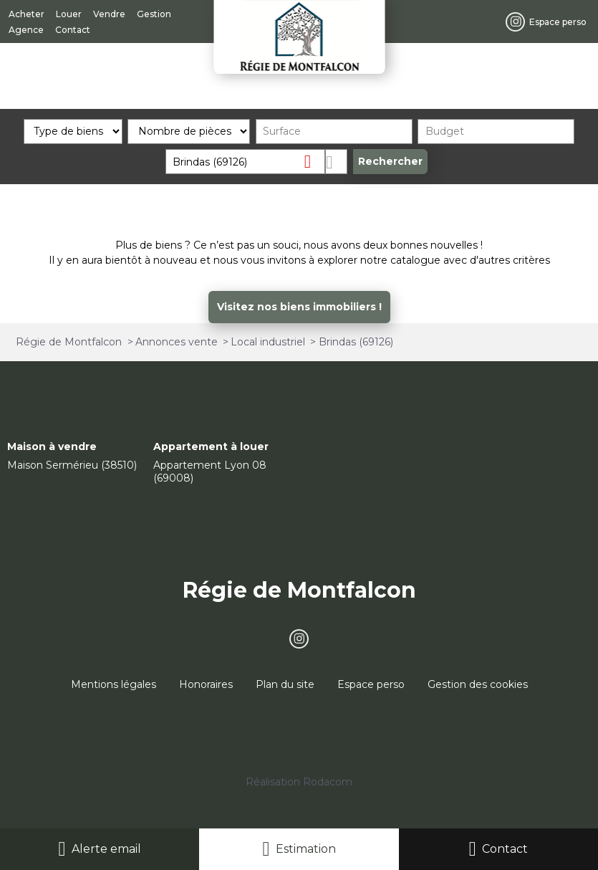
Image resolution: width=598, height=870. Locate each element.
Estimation (306, 849)
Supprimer (313, 160)
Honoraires (206, 684)
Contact (505, 849)
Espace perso (371, 684)
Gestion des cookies (478, 684)
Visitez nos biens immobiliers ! (299, 306)
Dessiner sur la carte (336, 161)
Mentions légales (113, 684)
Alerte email (106, 849)
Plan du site (285, 684)
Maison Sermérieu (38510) (72, 465)
